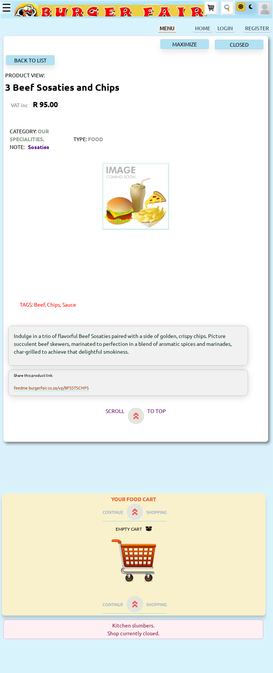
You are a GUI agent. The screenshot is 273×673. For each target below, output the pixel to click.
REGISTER (257, 28)
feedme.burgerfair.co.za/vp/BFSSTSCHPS (51, 388)
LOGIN (225, 28)
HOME (202, 28)
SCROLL (115, 410)
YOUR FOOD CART (133, 499)
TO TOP (156, 410)
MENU (167, 28)
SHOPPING (156, 512)
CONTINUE (113, 512)
